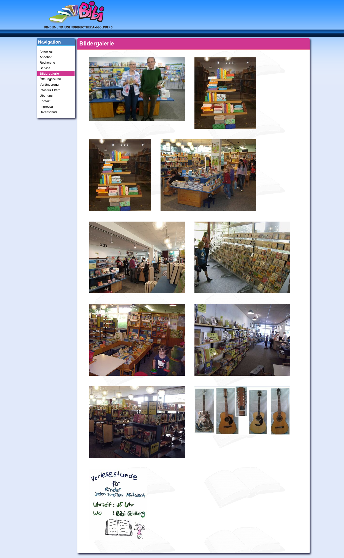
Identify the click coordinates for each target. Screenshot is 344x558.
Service (45, 68)
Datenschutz (48, 112)
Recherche (47, 62)
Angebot (46, 57)
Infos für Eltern (50, 90)
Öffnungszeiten (50, 79)
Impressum (47, 106)
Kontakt (45, 101)
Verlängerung (49, 84)
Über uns (46, 95)
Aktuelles (46, 51)
